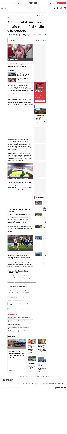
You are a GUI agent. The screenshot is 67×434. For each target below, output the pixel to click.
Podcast (31, 378)
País (35, 8)
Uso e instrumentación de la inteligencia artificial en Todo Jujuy (47, 383)
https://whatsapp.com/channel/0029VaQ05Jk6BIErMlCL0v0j (22, 282)
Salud (19, 378)
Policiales (30, 9)
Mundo (45, 8)
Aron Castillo (11, 63)
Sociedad (23, 378)
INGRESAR (53, 3)
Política (40, 8)
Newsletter (37, 9)
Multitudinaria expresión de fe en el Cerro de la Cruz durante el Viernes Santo (20, 331)
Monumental (23, 66)
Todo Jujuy (10, 15)
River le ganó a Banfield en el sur (15, 324)
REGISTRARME (62, 3)
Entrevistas (36, 378)
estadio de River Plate (13, 66)
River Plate (22, 309)
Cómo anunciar (63, 383)
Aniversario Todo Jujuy (28, 380)
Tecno (27, 378)
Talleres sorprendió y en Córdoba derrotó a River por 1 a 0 (19, 328)
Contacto (59, 383)
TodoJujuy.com (19, 278)
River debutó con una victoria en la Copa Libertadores (17, 321)
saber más (40, 100)
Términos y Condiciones (36, 383)
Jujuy (31, 8)
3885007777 (26, 293)
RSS (55, 383)
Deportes (37, 376)
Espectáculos (43, 378)
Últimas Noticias (24, 8)
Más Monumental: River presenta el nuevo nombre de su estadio (19, 318)
